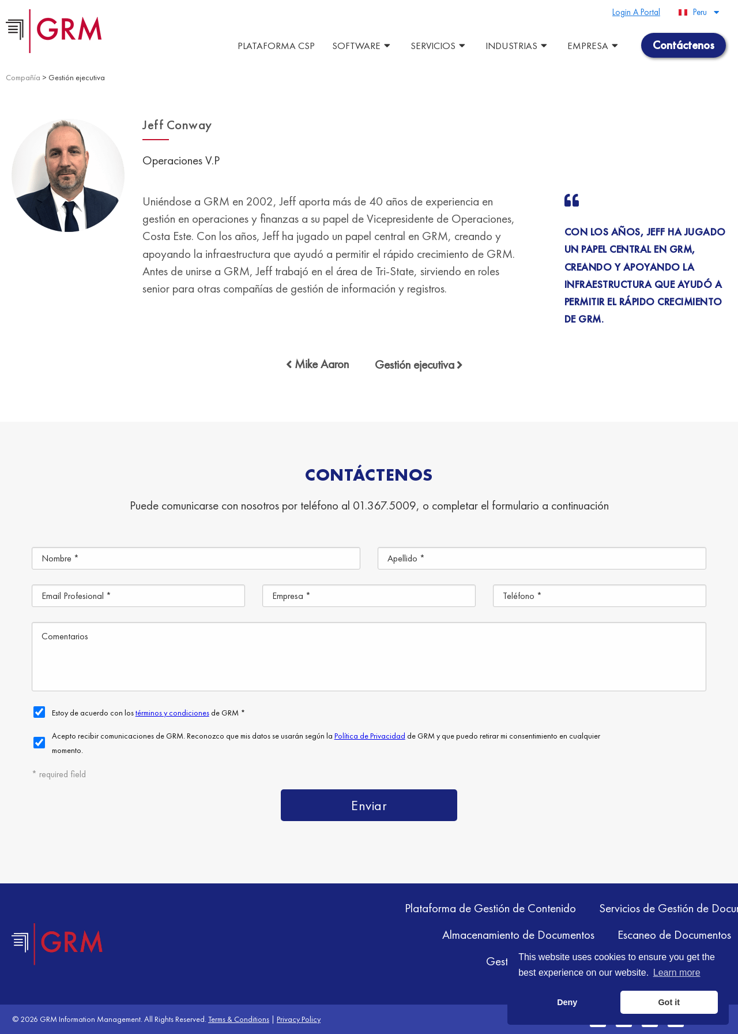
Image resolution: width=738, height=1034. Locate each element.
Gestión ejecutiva (76, 77)
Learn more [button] (677, 972)
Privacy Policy (299, 1019)
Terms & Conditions (238, 1019)
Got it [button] (669, 1002)
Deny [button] (567, 1002)
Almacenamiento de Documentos (518, 934)
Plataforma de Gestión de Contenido (490, 908)
